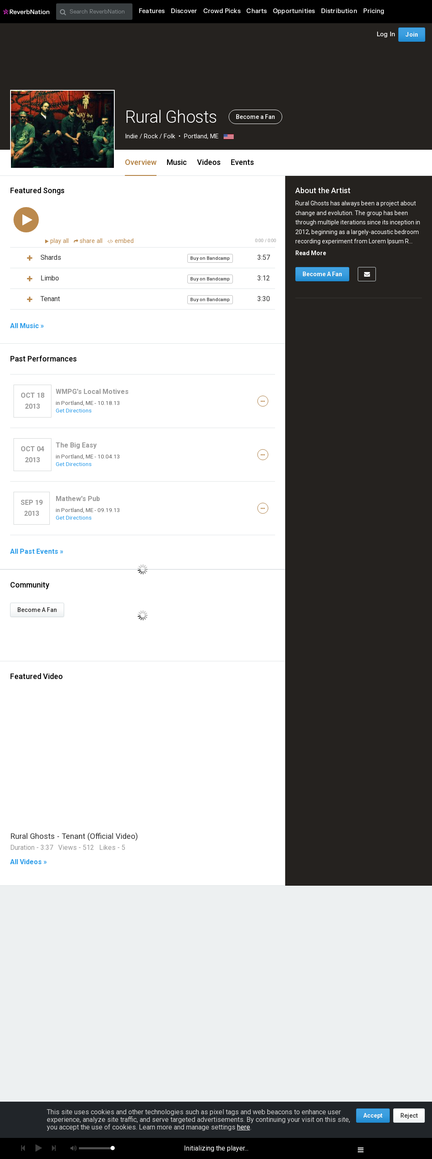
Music (177, 162)
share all (89, 241)
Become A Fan (37, 609)
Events (242, 162)
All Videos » (28, 862)
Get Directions (74, 410)
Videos (209, 162)
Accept (373, 1115)
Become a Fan (255, 116)
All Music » (27, 326)
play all (60, 241)
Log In (386, 34)
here (243, 1127)
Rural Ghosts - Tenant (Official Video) (74, 836)
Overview (141, 162)
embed (121, 241)
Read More (310, 253)
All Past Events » (36, 551)
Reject (409, 1115)
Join (411, 34)
